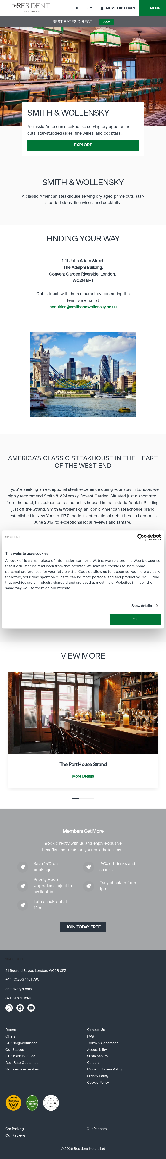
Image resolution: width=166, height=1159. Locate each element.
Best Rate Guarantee (22, 1062)
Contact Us (96, 1030)
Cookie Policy (98, 1082)
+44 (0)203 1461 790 (22, 979)
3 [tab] (90, 798)
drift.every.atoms (18, 989)
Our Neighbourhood (21, 1043)
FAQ (90, 1036)
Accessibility (97, 1049)
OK (135, 619)
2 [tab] (83, 798)
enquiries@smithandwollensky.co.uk (83, 307)
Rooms (10, 1030)
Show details (141, 606)
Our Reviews (15, 1135)
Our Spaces (14, 1049)
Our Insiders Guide (20, 1056)
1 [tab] (75, 798)
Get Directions (18, 998)
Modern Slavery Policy (104, 1069)
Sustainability (97, 1056)
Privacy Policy (97, 1076)
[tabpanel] (83, 374)
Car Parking (14, 1129)
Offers (10, 1036)
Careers (93, 1062)
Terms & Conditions (102, 1043)
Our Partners (97, 1129)
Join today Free (83, 927)
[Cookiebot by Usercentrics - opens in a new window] (141, 537)
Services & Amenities (22, 1069)
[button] (152, 8)
